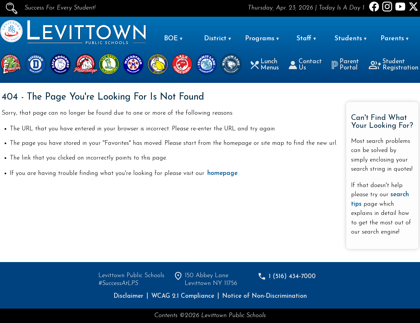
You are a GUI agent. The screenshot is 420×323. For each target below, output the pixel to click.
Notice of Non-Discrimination (264, 296)
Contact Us (305, 65)
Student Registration (394, 65)
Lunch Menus (265, 65)
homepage (222, 173)
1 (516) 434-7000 (292, 277)
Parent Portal (345, 65)
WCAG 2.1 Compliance (182, 296)
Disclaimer (128, 296)
